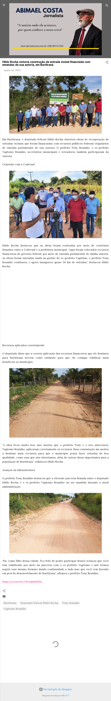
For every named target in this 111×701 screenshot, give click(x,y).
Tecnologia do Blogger (55, 689)
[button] (107, 62)
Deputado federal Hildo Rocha (39, 603)
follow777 (65, 695)
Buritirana (10, 603)
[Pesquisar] (107, 5)
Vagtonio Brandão (15, 608)
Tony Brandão (70, 603)
